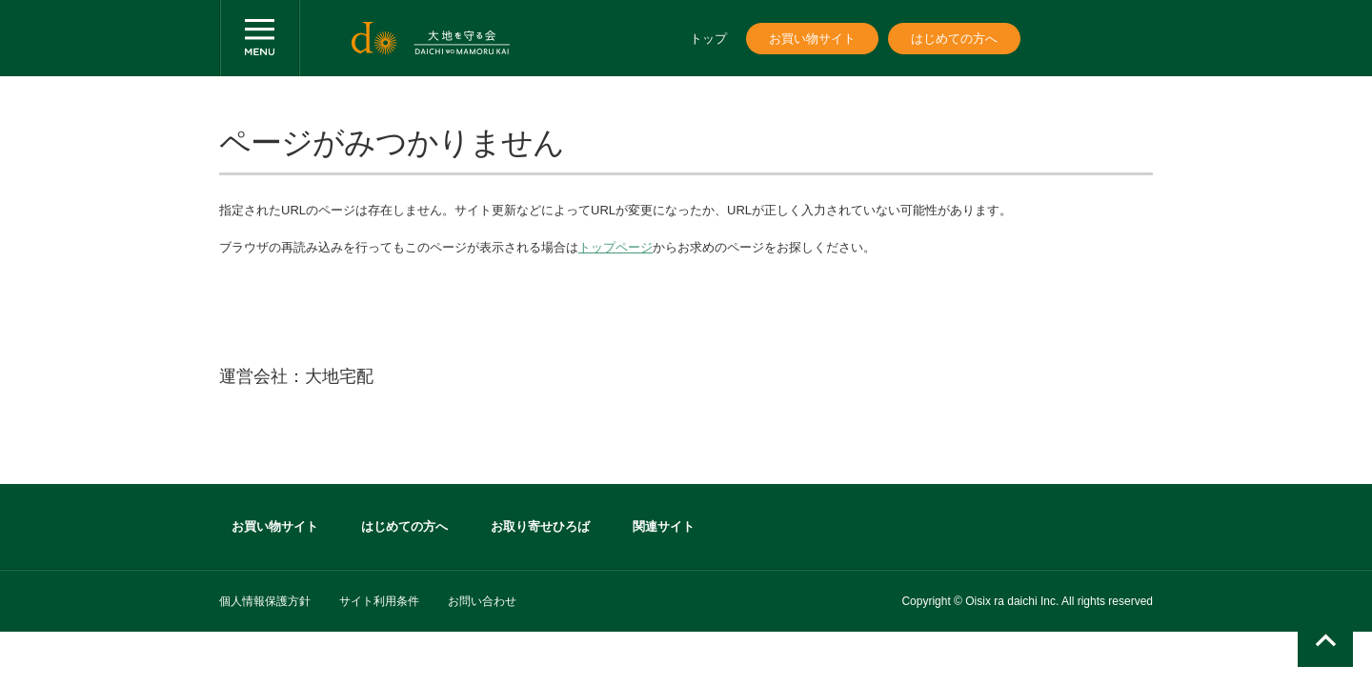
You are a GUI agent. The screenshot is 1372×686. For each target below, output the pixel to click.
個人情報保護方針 (265, 601)
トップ (708, 38)
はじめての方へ (954, 38)
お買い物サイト (812, 38)
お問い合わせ (482, 601)
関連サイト (664, 526)
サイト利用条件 (379, 601)
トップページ (615, 247)
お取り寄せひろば (540, 526)
